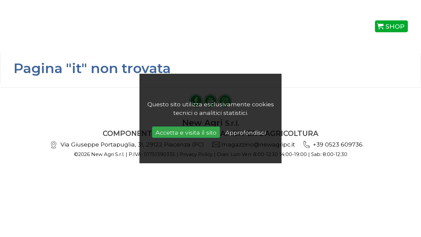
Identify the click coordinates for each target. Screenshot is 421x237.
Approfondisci (245, 132)
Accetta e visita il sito (186, 132)
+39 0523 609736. (338, 144)
